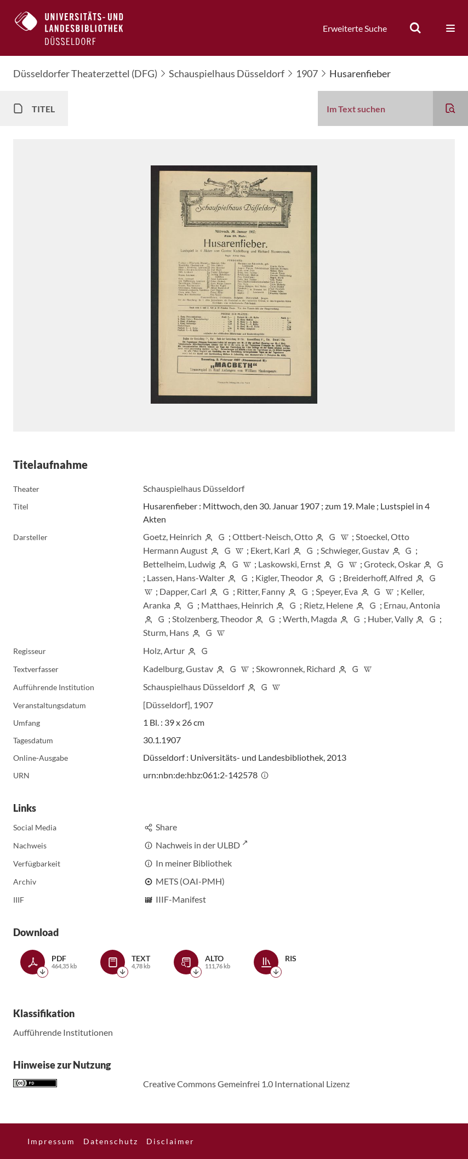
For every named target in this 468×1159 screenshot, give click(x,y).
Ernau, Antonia (412, 605)
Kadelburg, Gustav (178, 668)
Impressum (51, 1141)
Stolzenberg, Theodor (212, 618)
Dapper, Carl (183, 591)
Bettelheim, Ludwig (179, 564)
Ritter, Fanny (261, 591)
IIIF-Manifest (181, 899)
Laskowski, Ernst (289, 564)
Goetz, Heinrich (172, 536)
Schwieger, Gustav (355, 550)
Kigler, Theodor (284, 577)
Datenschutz (110, 1141)
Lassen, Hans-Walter (186, 577)
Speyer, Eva (337, 591)
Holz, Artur (164, 650)
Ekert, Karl (270, 550)
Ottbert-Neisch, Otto (272, 536)
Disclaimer (170, 1141)
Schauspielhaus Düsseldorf (226, 73)
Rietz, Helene (328, 605)
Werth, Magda (310, 618)
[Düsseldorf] (166, 704)
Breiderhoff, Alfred (378, 577)
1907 (307, 73)
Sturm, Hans (166, 632)
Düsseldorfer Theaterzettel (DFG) (85, 73)
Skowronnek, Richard (295, 668)
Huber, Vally (390, 618)
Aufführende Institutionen (63, 1032)
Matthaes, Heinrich (237, 605)
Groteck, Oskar (392, 564)
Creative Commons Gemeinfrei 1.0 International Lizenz (246, 1083)
